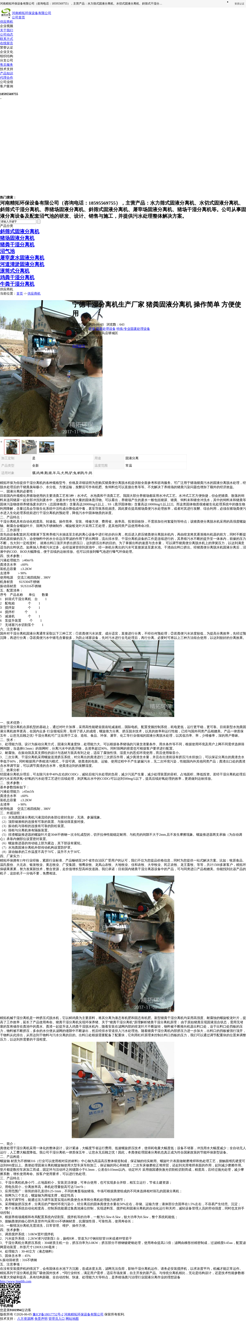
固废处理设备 (106, 329)
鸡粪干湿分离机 (17, 277)
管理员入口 (56, 1318)
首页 (19, 293)
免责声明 (41, 1318)
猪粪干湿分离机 (17, 244)
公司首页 (18, 17)
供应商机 (6, 21)
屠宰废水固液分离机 (22, 257)
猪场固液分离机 (17, 238)
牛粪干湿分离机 (17, 284)
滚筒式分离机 (15, 271)
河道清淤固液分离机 (22, 264)
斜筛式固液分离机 (19, 231)
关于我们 (6, 30)
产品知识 (6, 73)
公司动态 (6, 34)
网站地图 (72, 1318)
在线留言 (6, 43)
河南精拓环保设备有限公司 (84, 1314)
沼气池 (7, 251)
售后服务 (6, 64)
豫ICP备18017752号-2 (48, 1314)
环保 (92, 329)
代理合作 (6, 77)
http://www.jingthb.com (15, 1281)
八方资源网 (25, 1318)
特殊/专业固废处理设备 (133, 329)
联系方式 (6, 39)
